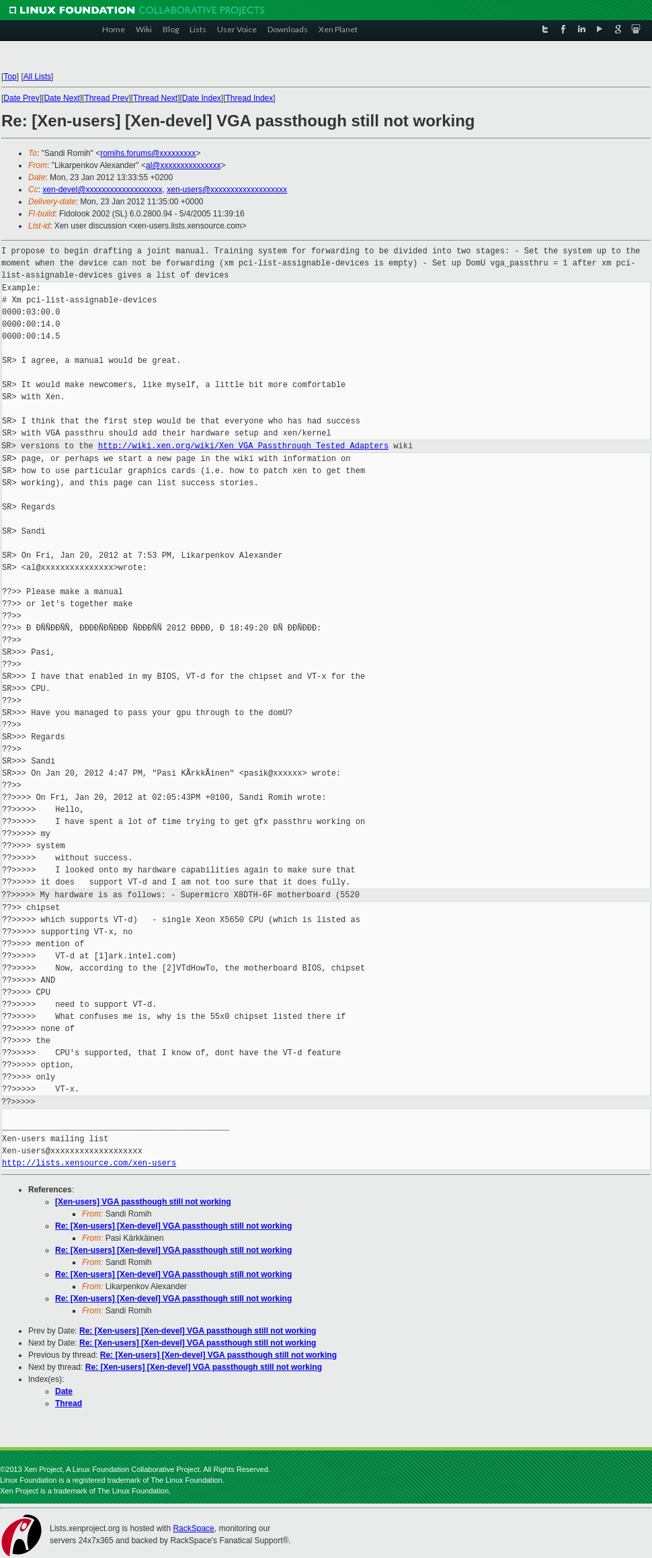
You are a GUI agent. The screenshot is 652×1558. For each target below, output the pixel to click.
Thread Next (155, 98)
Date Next (61, 98)
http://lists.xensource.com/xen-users (89, 1163)
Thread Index (250, 98)
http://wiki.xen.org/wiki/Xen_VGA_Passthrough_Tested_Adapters (243, 446)
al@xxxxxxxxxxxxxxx (183, 165)
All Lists (37, 76)
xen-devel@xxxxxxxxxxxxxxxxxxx (102, 189)
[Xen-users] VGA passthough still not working (143, 1201)
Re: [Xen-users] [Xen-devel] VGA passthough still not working (173, 1226)
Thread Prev (106, 98)
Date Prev (21, 98)
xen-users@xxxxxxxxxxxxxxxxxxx (227, 189)
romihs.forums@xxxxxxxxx (148, 153)
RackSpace (193, 1528)
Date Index (201, 98)
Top (9, 76)
